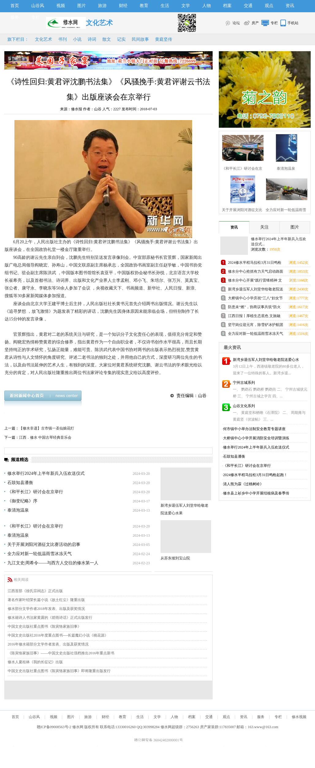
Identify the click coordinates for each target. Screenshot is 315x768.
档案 (227, 5)
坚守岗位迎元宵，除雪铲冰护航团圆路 (255, 326)
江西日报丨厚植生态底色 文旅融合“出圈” (254, 317)
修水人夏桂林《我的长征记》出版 (35, 662)
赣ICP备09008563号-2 (54, 727)
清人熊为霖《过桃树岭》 (243, 484)
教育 (144, 5)
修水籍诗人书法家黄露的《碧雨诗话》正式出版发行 (50, 617)
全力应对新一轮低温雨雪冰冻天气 (39, 553)
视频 (60, 5)
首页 (14, 5)
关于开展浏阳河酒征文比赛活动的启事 (43, 544)
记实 (121, 39)
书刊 (62, 39)
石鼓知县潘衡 (20, 482)
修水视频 (299, 717)
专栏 (35, 17)
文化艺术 (43, 39)
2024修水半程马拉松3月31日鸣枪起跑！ (254, 263)
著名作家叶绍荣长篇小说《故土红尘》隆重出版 (46, 600)
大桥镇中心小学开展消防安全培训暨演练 (256, 438)
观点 (269, 5)
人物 (206, 5)
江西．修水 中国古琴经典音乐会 (45, 437)
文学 (185, 5)
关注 (264, 227)
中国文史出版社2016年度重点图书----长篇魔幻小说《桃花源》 (58, 635)
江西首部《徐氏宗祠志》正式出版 (35, 591)
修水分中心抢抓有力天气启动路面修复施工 (255, 272)
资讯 (290, 5)
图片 (81, 5)
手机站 (292, 23)
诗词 (92, 39)
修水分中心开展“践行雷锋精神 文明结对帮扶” (255, 281)
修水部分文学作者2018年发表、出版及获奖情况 (46, 609)
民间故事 (140, 39)
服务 (14, 17)
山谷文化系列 (244, 406)
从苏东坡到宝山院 (175, 558)
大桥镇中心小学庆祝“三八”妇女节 (255, 298)
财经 (123, 5)
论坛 (236, 23)
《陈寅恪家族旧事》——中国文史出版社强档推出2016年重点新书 (61, 653)
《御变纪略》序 (22, 501)
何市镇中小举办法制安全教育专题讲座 (254, 429)
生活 (165, 5)
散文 (106, 39)
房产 (255, 23)
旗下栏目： (18, 39)
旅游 (102, 5)
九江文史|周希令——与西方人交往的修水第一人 (52, 563)
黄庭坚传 (163, 39)
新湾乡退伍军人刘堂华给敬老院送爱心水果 (255, 290)
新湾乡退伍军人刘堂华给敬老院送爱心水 (266, 360)
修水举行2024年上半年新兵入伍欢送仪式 (46, 473)
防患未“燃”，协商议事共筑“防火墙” (254, 308)
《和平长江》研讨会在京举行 (35, 492)
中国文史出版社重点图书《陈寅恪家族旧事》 (44, 626)
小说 (77, 39)
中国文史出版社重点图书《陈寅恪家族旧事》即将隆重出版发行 (59, 671)
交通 (248, 5)
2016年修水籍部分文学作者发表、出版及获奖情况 (48, 644)
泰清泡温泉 (18, 510)
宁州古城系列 (244, 382)
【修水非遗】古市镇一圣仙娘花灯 (46, 428)
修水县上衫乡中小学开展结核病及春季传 (256, 493)
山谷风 (37, 5)
